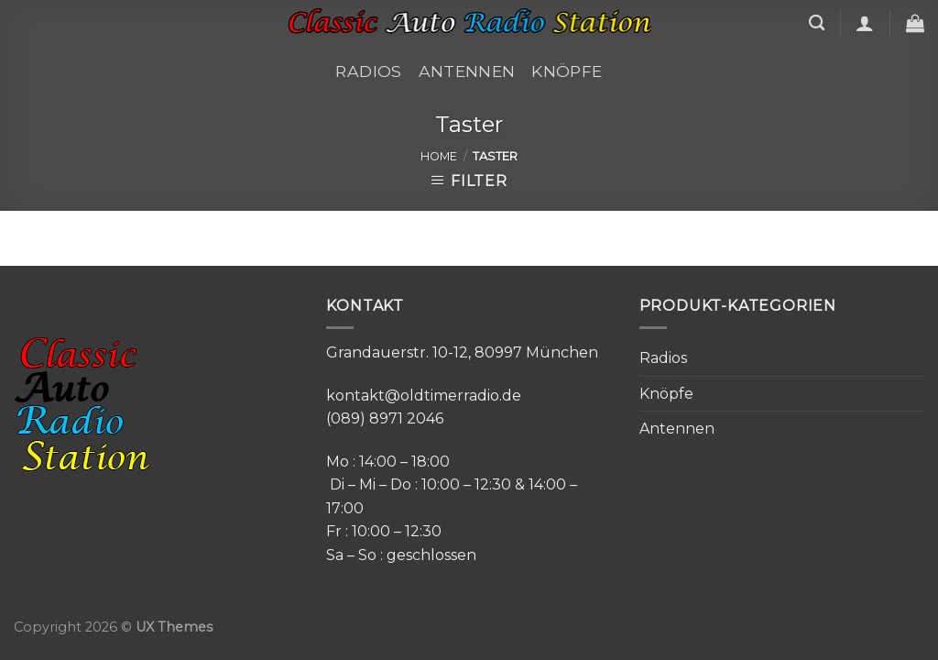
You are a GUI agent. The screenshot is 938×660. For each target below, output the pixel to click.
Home (438, 156)
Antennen (467, 71)
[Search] (816, 23)
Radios (368, 71)
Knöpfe (566, 71)
